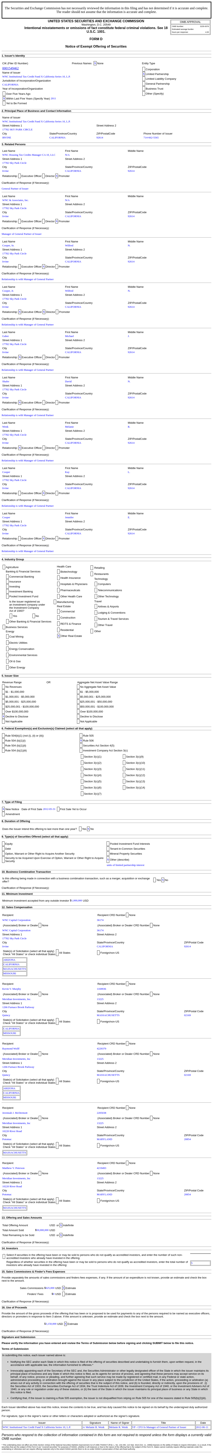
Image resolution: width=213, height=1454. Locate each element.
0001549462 (10, 68)
